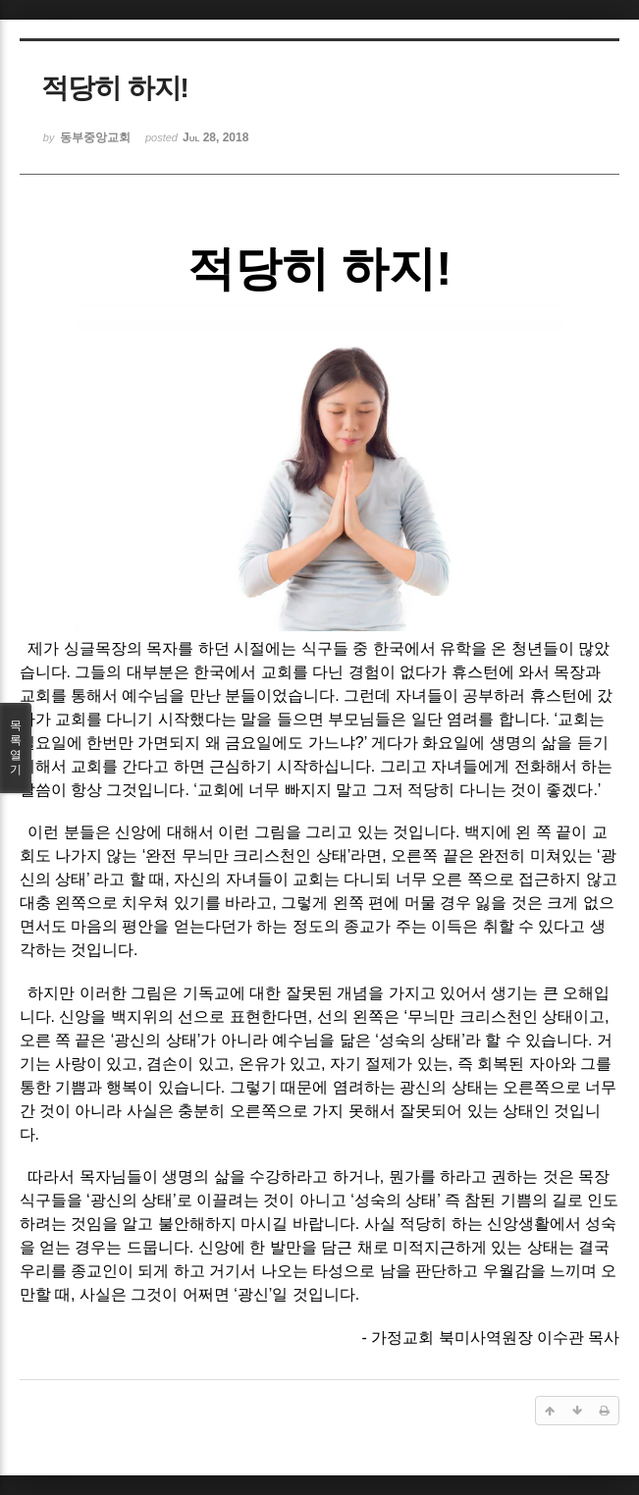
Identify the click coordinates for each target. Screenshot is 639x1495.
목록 (16, 748)
